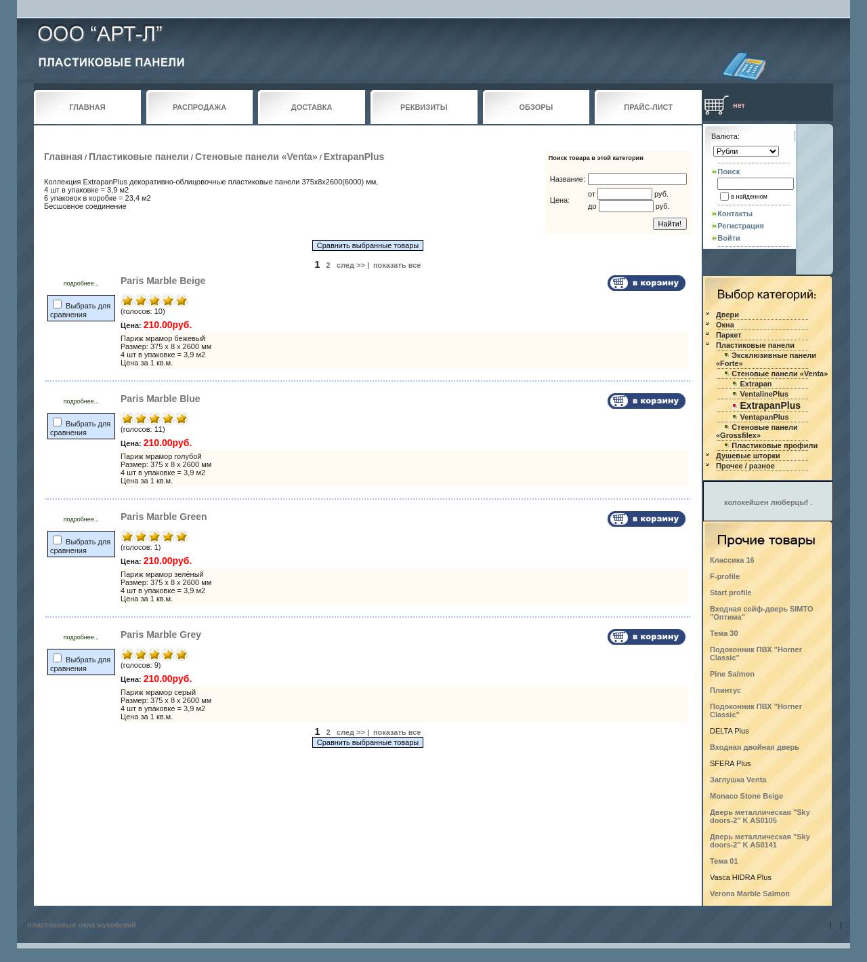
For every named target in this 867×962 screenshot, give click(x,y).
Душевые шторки (748, 456)
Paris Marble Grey (161, 634)
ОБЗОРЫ (536, 107)
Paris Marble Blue (160, 398)
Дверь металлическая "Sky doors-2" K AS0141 (760, 841)
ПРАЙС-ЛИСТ (648, 107)
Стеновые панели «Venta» (256, 156)
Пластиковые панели (139, 156)
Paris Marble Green (164, 516)
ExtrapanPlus (354, 156)
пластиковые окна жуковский (81, 925)
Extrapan (756, 384)
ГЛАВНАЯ (87, 107)
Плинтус (725, 690)
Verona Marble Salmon (750, 893)
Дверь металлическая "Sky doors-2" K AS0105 (760, 816)
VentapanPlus (764, 417)
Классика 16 (732, 560)
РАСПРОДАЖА (199, 107)
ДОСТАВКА (312, 107)
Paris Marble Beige (163, 280)
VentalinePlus (764, 394)
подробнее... (82, 283)
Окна (725, 325)
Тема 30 (724, 633)
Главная (63, 156)
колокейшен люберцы (765, 502)
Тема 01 (724, 861)
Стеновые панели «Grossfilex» (757, 431)
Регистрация (740, 226)
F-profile (725, 576)
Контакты (735, 213)
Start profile (731, 592)
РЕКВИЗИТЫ (424, 107)
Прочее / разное (745, 466)
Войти (728, 238)
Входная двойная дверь (754, 747)
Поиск (728, 171)
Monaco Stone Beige (746, 796)
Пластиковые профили (775, 445)
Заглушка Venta (738, 780)
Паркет (729, 335)
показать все (397, 265)
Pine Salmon (732, 674)
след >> (351, 265)
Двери (727, 314)
